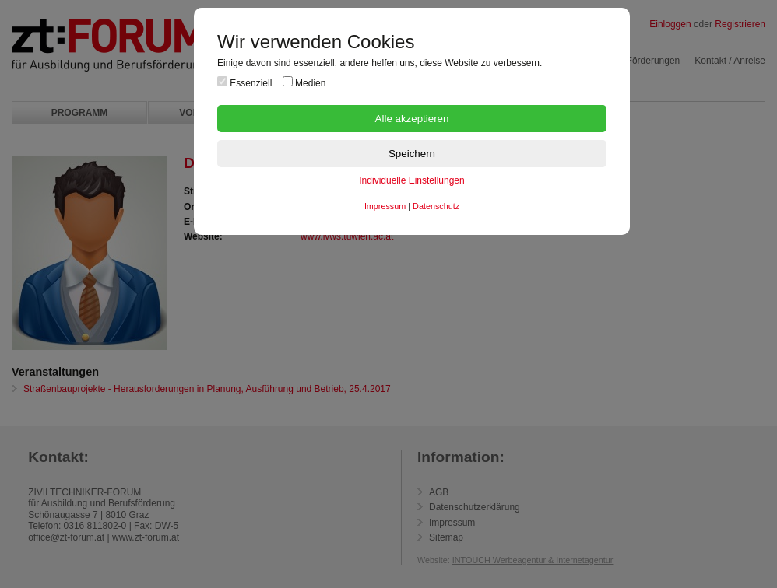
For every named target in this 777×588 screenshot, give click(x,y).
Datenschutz (436, 206)
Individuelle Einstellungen (411, 180)
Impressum (385, 206)
